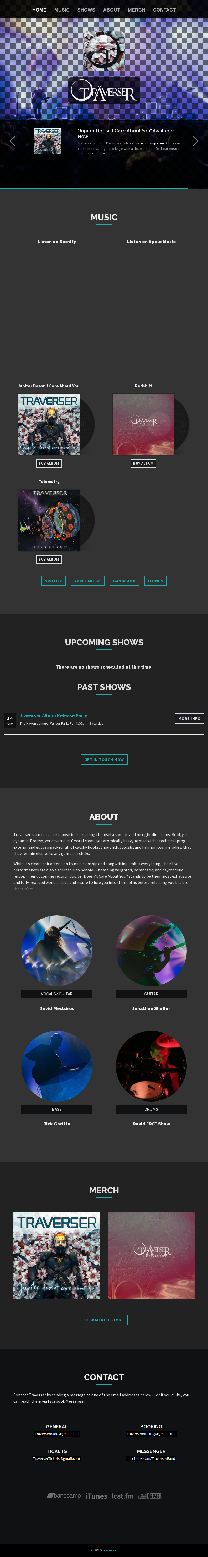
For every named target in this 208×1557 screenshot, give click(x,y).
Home (39, 10)
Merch (136, 10)
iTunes (155, 580)
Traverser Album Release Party (53, 715)
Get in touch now (104, 759)
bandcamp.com (152, 143)
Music (62, 10)
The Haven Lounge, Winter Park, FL (46, 723)
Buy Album (49, 463)
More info (189, 718)
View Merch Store (104, 1319)
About (111, 10)
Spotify (53, 580)
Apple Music (87, 580)
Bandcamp (124, 580)
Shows (86, 10)
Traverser (110, 1550)
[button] (12, 141)
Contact (164, 10)
